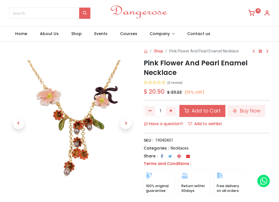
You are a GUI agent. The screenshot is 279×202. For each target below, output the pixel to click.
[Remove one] (150, 110)
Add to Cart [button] (202, 110)
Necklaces (180, 148)
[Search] (84, 13)
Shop (158, 51)
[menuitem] (21, 34)
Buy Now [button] (246, 110)
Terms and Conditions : (167, 163)
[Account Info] (267, 14)
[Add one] (171, 110)
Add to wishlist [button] (205, 124)
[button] (18, 123)
